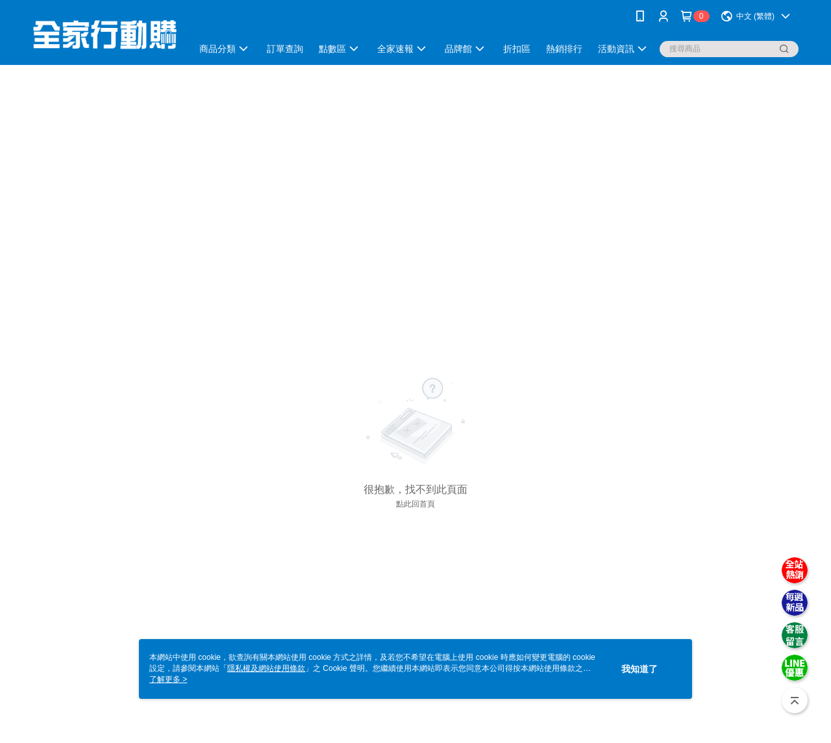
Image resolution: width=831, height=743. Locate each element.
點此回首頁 (415, 504)
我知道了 (639, 669)
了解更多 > (168, 679)
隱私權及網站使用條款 (266, 668)
